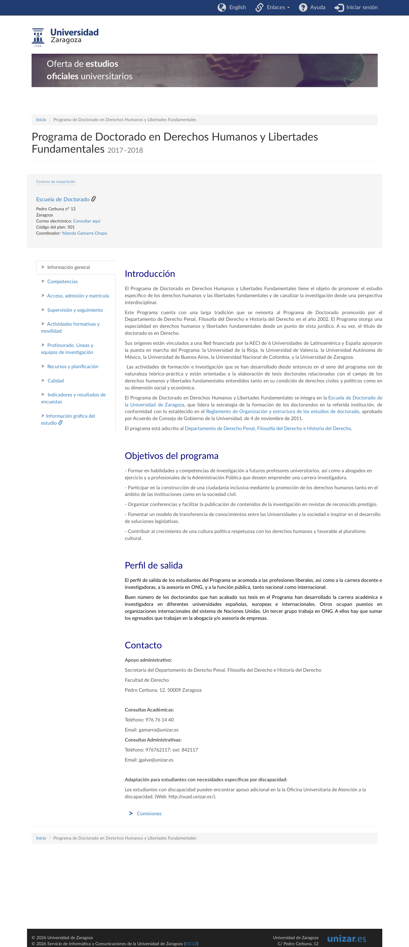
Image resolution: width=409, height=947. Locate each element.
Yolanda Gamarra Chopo (84, 233)
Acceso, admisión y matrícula (75, 296)
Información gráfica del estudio (68, 419)
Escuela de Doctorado (62, 199)
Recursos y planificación (69, 366)
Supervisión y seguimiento (72, 310)
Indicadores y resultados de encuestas (73, 398)
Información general (65, 267)
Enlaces (277, 7)
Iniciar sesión (360, 7)
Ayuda (316, 7)
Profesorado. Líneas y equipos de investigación (67, 348)
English (236, 7)
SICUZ (191, 944)
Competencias (59, 281)
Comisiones (149, 813)
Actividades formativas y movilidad (70, 327)
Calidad (52, 381)
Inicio (41, 120)
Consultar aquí (86, 221)
